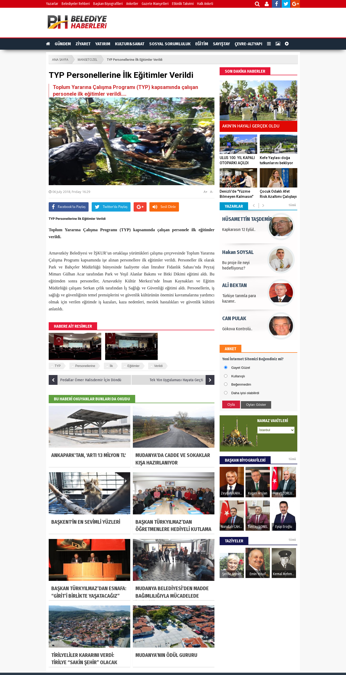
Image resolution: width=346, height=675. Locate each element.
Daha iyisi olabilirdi (245, 393)
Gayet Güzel (240, 368)
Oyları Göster (256, 405)
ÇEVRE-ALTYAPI (248, 44)
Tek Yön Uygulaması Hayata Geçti (182, 380)
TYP (58, 366)
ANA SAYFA (60, 59)
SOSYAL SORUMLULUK (170, 44)
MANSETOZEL (87, 59)
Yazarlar (52, 4)
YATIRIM (102, 44)
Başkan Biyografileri (108, 4)
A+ (205, 191)
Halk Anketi (205, 4)
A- (211, 191)
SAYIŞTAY (221, 44)
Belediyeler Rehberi (76, 4)
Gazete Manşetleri (155, 4)
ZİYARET (83, 44)
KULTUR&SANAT (130, 44)
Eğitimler (133, 366)
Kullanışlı (238, 376)
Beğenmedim (241, 384)
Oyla (231, 404)
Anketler (132, 4)
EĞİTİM (201, 44)
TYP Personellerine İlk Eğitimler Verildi (134, 59)
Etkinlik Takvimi (183, 4)
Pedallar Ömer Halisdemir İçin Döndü (85, 380)
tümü (292, 205)
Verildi (158, 366)
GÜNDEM (63, 44)
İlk (111, 366)
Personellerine (85, 366)
